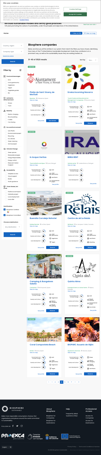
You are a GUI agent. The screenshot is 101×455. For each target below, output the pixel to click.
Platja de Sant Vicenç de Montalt (42, 93)
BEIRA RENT (73, 157)
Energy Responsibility (13, 158)
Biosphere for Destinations (50, 422)
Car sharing (11, 122)
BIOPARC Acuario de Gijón (80, 344)
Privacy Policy (72, 447)
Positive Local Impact (13, 191)
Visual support (11, 176)
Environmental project (13, 133)
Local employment (13, 197)
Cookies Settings (75, 9)
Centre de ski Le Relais (79, 218)
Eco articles (10, 138)
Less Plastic (10, 131)
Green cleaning (12, 141)
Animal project (11, 144)
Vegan (9, 88)
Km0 (8, 80)
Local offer (10, 199)
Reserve (90, 123)
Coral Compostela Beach (42, 344)
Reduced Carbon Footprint (11, 164)
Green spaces (11, 152)
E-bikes (9, 119)
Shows (9, 103)
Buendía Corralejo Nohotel (43, 218)
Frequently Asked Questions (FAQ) (72, 415)
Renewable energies (13, 155)
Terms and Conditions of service (89, 447)
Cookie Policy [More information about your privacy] (24, 20)
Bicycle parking (12, 117)
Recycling (10, 136)
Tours (9, 106)
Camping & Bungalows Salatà (41, 282)
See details (52, 120)
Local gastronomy (12, 82)
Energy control (11, 160)
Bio (8, 93)
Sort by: (82, 60)
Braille (9, 179)
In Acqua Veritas (38, 157)
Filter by (7, 70)
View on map (90, 33)
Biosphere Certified (11, 210)
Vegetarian (10, 85)
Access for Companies (90, 417)
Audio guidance (12, 181)
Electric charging (12, 114)
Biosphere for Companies (50, 417)
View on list (77, 33)
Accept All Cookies (75, 14)
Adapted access (12, 174)
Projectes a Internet (95, 450)
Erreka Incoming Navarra (80, 92)
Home (6, 33)
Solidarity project (12, 194)
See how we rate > (90, 24)
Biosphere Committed (13, 215)
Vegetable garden (12, 90)
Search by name (8, 56)
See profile (41, 120)
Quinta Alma (74, 281)
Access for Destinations (90, 422)
